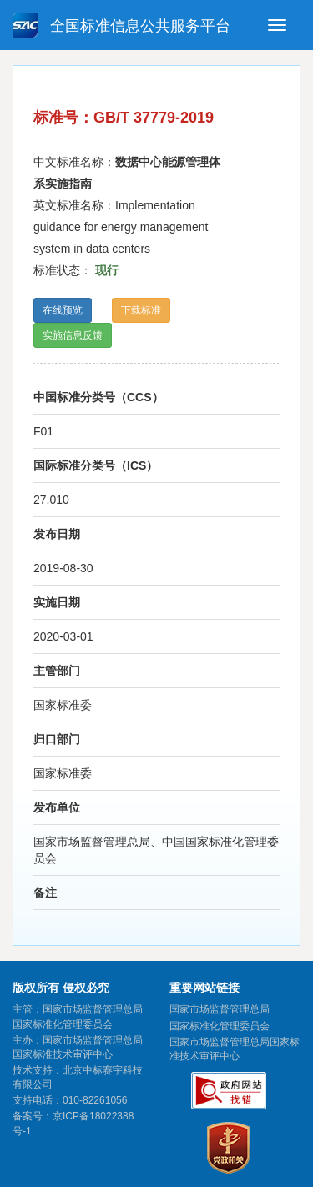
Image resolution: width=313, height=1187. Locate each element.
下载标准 (141, 310)
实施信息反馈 (73, 335)
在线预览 (63, 310)
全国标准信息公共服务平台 (121, 25)
